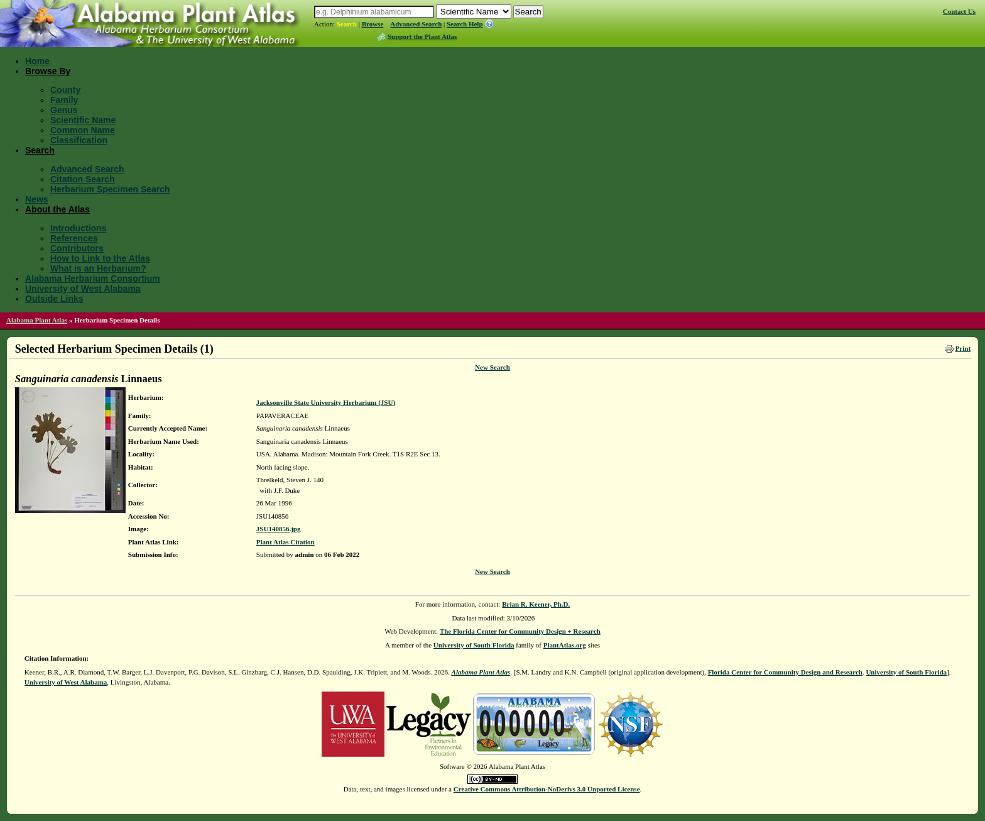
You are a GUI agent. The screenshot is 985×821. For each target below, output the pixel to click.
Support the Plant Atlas (422, 36)
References (74, 238)
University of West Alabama (83, 289)
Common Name (82, 130)
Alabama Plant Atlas (36, 320)
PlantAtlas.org (564, 645)
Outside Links (54, 299)
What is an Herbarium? (98, 268)
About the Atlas (57, 209)
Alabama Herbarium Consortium (92, 278)
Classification (78, 140)
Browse (373, 24)
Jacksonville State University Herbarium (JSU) (325, 402)
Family (64, 100)
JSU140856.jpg (278, 528)
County (65, 90)
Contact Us (959, 11)
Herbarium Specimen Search (110, 189)
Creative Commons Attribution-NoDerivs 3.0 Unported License (547, 789)
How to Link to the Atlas (100, 258)
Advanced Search (416, 24)
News (36, 199)
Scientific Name (83, 120)
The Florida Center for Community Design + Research (520, 631)
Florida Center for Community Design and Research (785, 672)
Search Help (465, 24)
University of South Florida (473, 645)
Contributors (77, 248)
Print (963, 348)
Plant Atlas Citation (285, 542)
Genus (64, 110)
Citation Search (82, 179)
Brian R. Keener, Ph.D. (536, 604)
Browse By (47, 71)
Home (37, 61)
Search (347, 24)
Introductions (78, 228)
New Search (492, 367)
